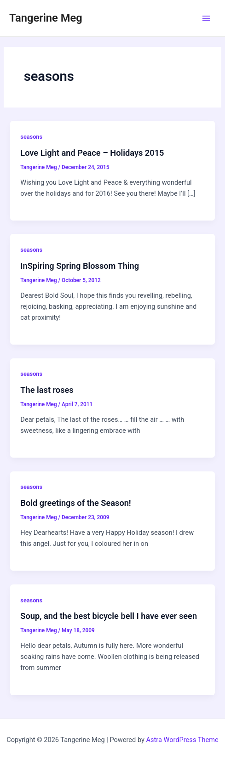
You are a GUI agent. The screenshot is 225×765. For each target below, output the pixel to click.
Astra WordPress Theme (182, 740)
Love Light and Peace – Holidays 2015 (92, 153)
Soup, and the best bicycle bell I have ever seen (108, 616)
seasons (31, 136)
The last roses (46, 390)
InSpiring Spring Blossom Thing (79, 266)
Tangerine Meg (45, 17)
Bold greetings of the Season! (75, 503)
